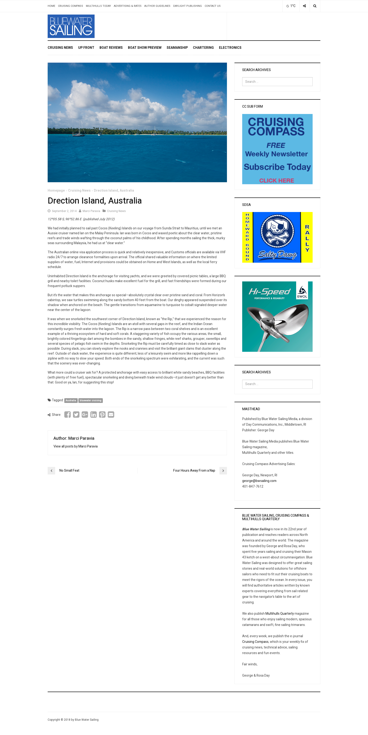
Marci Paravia (91, 211)
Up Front (86, 47)
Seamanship (177, 47)
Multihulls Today (98, 6)
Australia (71, 400)
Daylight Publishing (187, 6)
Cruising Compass (70, 6)
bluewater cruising (90, 400)
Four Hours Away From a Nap (194, 470)
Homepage (56, 190)
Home (51, 6)
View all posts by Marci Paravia (76, 446)
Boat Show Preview (144, 47)
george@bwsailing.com (259, 480)
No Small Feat (69, 470)
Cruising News (60, 47)
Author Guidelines (157, 6)
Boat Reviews (111, 47)
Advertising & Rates (128, 6)
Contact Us (213, 6)
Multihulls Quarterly (279, 613)
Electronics (230, 47)
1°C (290, 6)
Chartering (203, 47)
